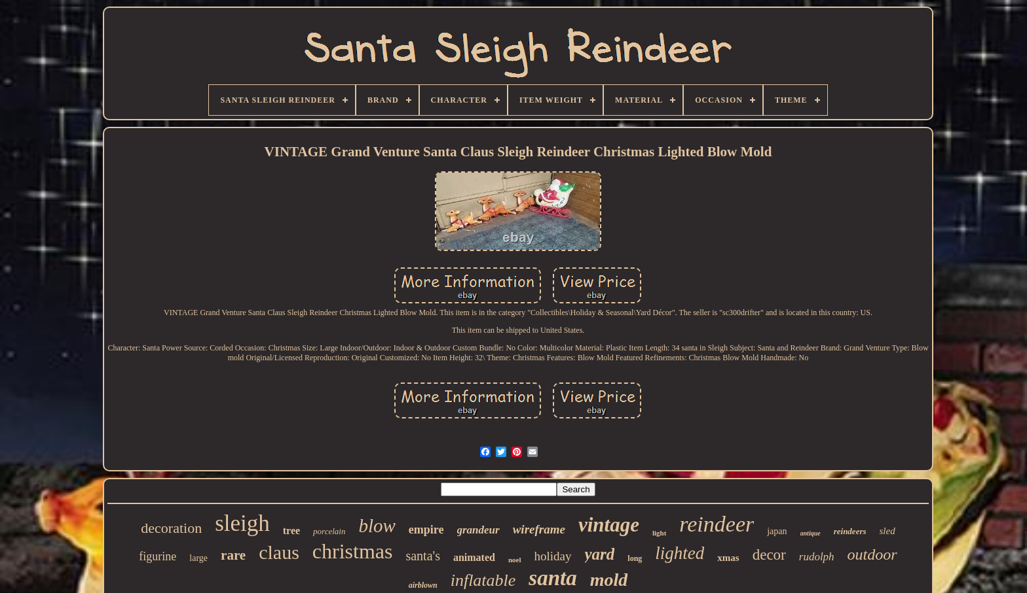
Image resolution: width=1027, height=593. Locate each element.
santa (552, 578)
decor (769, 555)
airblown (423, 585)
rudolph (816, 557)
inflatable (483, 580)
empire (426, 529)
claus (279, 552)
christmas (352, 551)
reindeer (716, 524)
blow (376, 525)
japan (777, 531)
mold (609, 579)
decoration (171, 528)
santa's (422, 556)
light (659, 533)
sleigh (242, 523)
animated (474, 557)
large (198, 558)
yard (600, 554)
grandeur (478, 530)
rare (233, 555)
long (634, 558)
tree (291, 530)
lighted (679, 553)
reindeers (850, 531)
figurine (157, 556)
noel (514, 560)
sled (887, 531)
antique (810, 533)
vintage (608, 524)
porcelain (329, 531)
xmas (728, 557)
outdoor (872, 554)
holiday (553, 556)
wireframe (539, 529)
